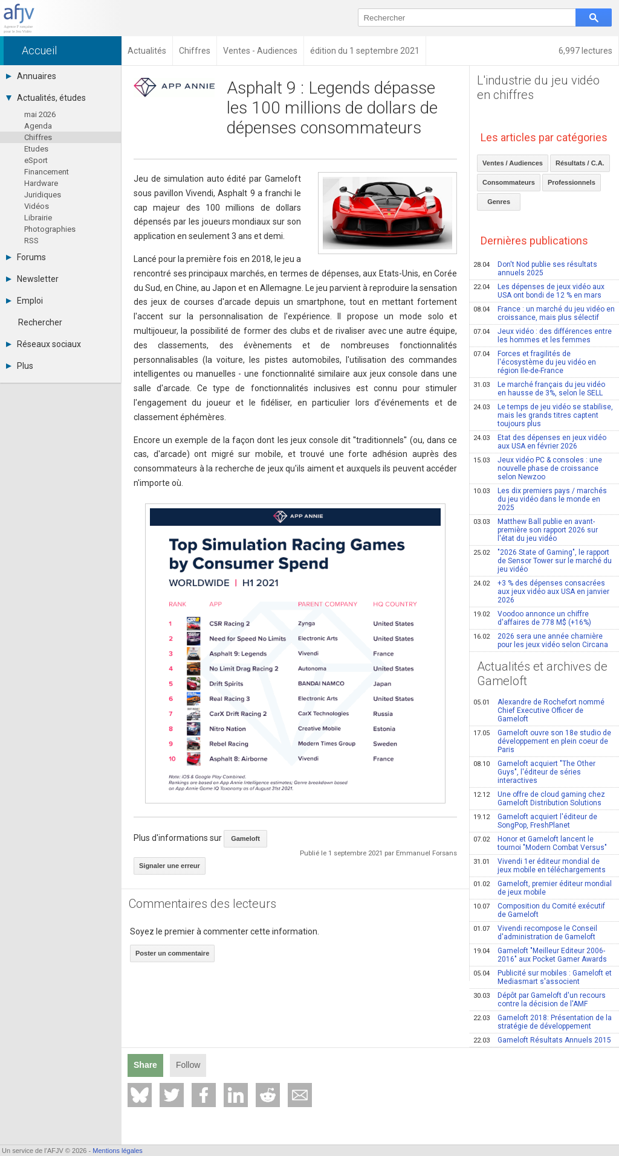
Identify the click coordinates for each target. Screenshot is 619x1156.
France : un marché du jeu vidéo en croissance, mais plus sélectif (544, 313)
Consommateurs (508, 182)
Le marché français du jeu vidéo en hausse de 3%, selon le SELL (539, 388)
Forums (26, 257)
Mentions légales (117, 1150)
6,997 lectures (585, 51)
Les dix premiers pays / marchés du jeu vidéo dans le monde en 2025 (540, 499)
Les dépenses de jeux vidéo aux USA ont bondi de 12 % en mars (538, 291)
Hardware (41, 183)
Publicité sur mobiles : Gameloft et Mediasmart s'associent (542, 977)
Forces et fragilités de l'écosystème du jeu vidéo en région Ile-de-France (534, 362)
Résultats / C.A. (580, 163)
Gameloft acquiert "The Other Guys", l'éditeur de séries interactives (534, 772)
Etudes (36, 148)
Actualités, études (46, 98)
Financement (46, 171)
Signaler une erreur (169, 865)
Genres (498, 201)
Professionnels (571, 182)
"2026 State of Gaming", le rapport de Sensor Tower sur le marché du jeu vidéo (542, 560)
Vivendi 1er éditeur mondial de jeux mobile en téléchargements (539, 865)
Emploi (24, 300)
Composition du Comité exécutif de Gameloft (539, 910)
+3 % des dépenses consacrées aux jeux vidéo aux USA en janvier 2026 (541, 591)
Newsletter (32, 279)
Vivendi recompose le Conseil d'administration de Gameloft (535, 932)
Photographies (50, 229)
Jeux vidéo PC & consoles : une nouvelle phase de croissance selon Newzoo (537, 468)
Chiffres (38, 137)
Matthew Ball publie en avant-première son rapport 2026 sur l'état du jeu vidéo (535, 530)
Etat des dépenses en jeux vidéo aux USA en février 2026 (539, 441)
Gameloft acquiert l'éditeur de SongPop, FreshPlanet (535, 821)
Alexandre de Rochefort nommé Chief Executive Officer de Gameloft (538, 710)
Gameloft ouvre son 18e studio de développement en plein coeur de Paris (542, 741)
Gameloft (245, 838)
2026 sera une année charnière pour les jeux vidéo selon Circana (540, 640)
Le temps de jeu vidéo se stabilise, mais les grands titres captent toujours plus (543, 415)
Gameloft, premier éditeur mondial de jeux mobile (542, 888)
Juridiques (42, 194)
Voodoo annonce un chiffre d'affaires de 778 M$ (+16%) (532, 618)
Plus (19, 366)
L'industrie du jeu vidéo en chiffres (538, 87)
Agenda (38, 125)
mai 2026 (40, 114)
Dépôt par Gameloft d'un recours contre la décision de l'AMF (539, 999)
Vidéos (36, 206)
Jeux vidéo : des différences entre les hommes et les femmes (542, 335)
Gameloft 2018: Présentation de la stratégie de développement (542, 1022)
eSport (36, 160)
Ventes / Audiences (512, 163)
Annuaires (31, 76)
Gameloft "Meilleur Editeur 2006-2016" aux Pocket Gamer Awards (540, 955)
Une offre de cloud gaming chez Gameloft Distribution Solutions (539, 798)
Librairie (38, 217)
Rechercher (40, 322)
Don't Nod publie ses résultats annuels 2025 (535, 268)
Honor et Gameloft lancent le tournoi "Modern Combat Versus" (540, 843)
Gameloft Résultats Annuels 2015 (542, 1040)
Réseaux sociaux (43, 344)
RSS (31, 240)
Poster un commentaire (172, 953)
